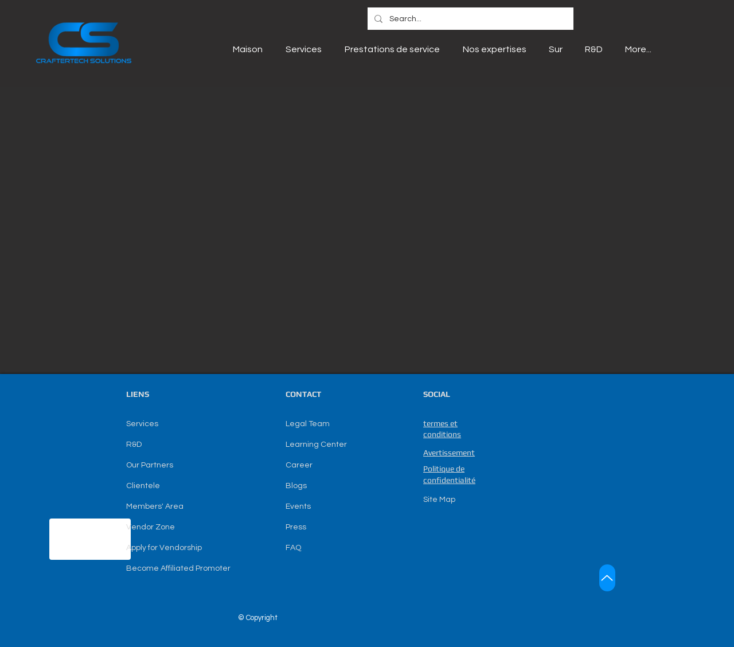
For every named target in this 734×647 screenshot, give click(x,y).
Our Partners (149, 465)
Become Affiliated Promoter (178, 568)
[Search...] (469, 19)
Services (142, 424)
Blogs (296, 486)
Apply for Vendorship (164, 548)
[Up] (607, 577)
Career (299, 465)
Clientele (143, 486)
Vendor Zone (150, 527)
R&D (134, 445)
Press (296, 527)
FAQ (293, 548)
